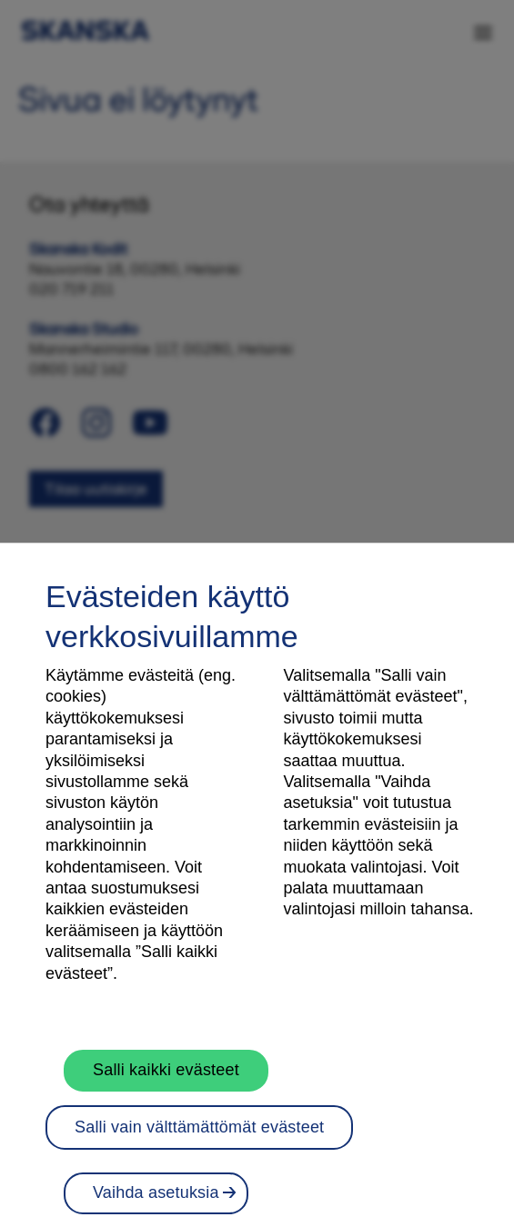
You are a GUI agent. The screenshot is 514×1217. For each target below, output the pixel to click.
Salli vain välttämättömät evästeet (199, 1137)
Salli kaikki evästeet (166, 1081)
